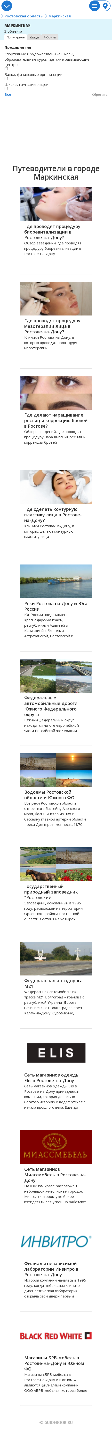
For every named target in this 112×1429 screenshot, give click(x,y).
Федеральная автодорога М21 (53, 983)
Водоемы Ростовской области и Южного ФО (49, 794)
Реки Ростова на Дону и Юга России (56, 606)
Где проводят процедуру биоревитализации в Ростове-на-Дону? (52, 231)
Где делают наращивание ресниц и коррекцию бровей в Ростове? (56, 420)
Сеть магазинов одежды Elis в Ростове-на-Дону (52, 1077)
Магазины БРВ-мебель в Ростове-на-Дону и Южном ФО (54, 1363)
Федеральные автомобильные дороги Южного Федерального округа (51, 706)
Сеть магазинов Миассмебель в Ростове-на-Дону (55, 1174)
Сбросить (100, 94)
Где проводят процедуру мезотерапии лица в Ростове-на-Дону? (52, 326)
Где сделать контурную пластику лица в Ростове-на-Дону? (53, 514)
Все (8, 94)
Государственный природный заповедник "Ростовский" (51, 891)
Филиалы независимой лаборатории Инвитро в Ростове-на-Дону (51, 1268)
